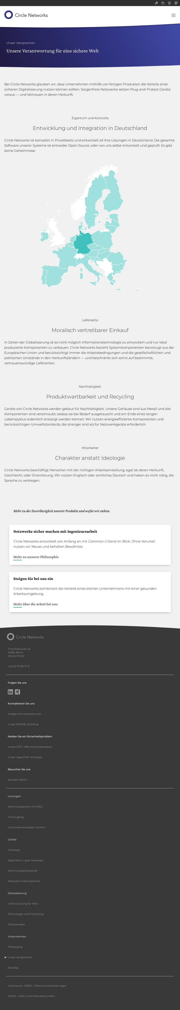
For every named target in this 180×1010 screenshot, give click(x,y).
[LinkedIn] (10, 692)
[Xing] (17, 692)
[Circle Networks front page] (26, 14)
